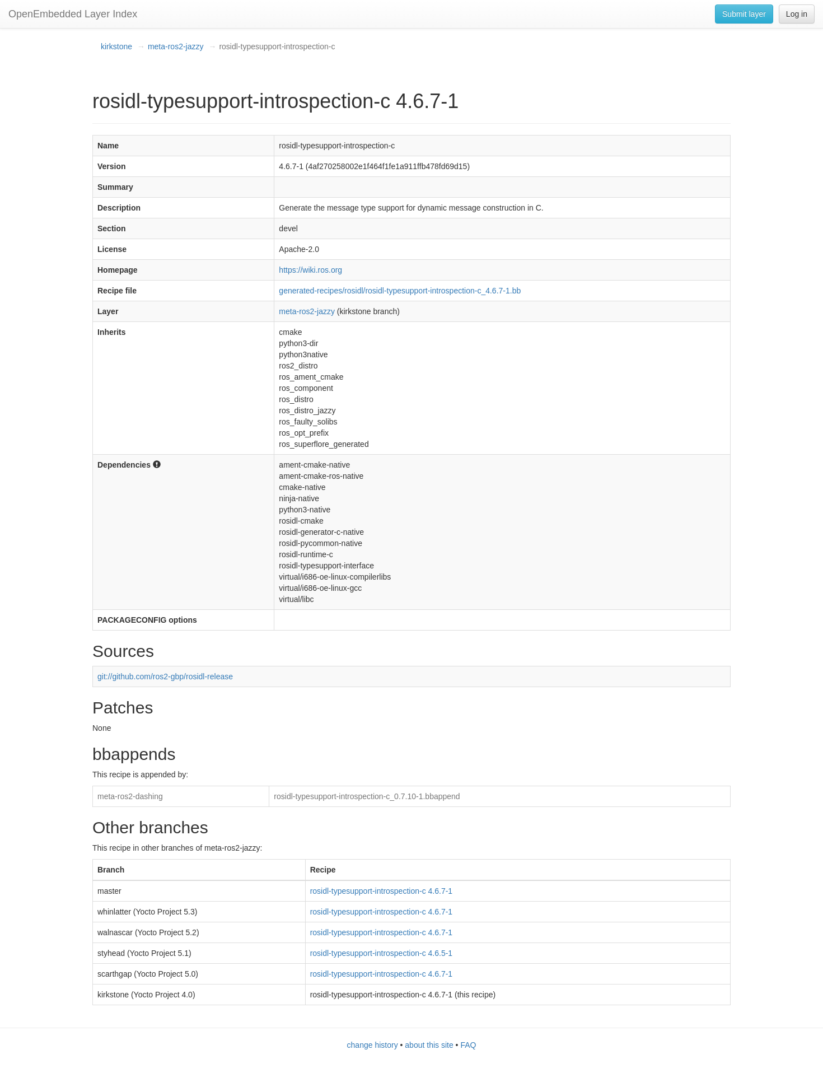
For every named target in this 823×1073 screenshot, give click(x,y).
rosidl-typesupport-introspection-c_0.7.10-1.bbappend (367, 796)
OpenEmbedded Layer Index (72, 14)
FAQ (468, 1045)
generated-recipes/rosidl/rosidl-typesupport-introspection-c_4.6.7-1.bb (400, 290)
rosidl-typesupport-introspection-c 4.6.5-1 (381, 953)
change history (372, 1045)
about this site (429, 1045)
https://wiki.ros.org (310, 269)
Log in (796, 14)
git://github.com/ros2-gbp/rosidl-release (165, 676)
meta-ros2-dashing (130, 796)
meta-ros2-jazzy (176, 46)
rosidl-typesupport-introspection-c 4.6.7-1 (381, 891)
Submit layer (744, 14)
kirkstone (116, 46)
